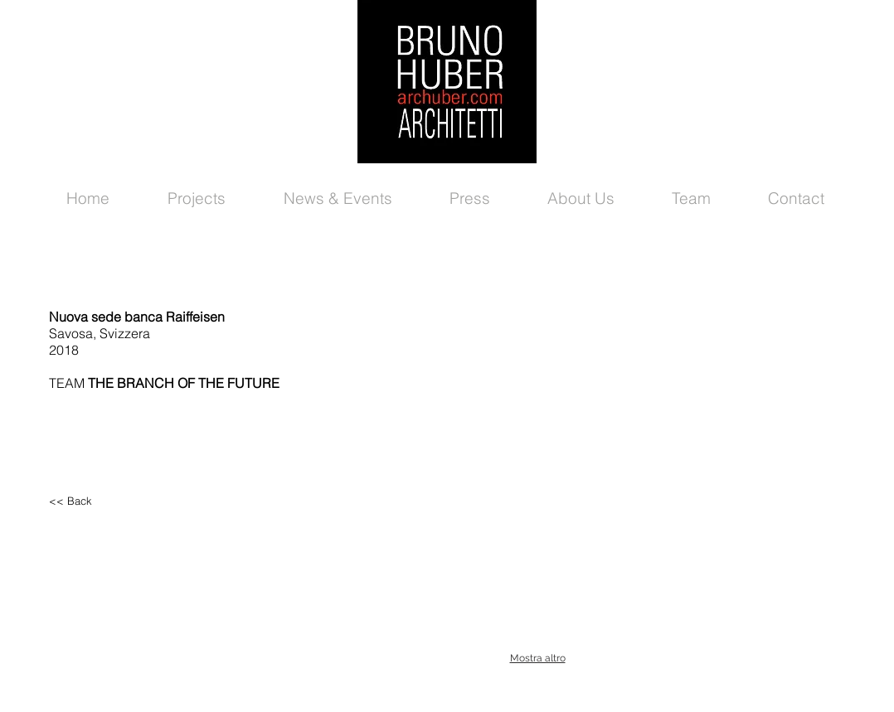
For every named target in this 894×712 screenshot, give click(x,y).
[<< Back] (119, 501)
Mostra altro (538, 658)
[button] (537, 389)
